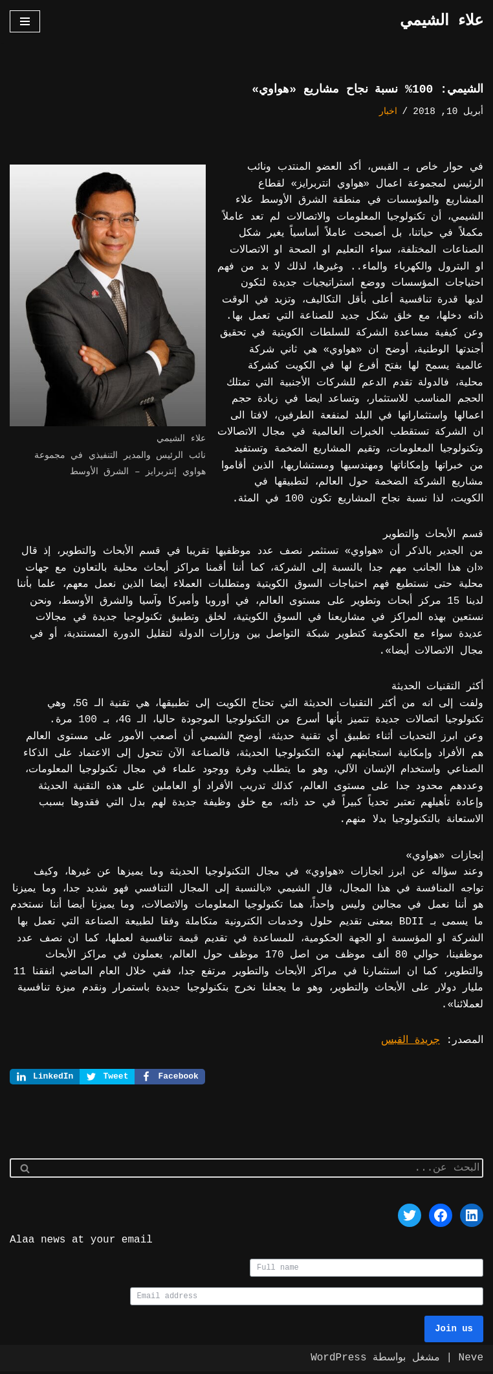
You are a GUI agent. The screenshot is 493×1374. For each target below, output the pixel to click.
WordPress (338, 1360)
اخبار (388, 112)
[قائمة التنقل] (25, 21)
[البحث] (261, 1169)
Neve (471, 1360)
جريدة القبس (410, 1040)
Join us (454, 1331)
